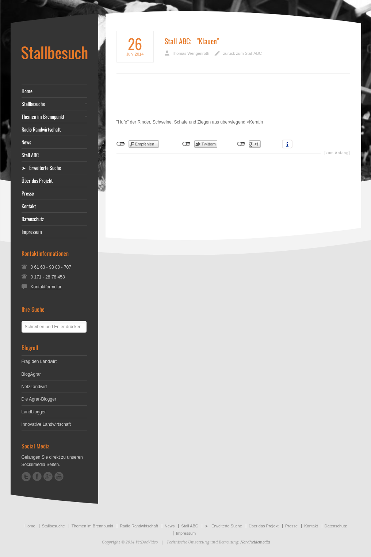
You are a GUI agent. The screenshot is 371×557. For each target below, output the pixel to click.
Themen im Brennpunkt (43, 116)
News (26, 142)
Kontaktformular (46, 286)
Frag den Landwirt (39, 361)
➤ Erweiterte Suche (41, 167)
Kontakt (29, 206)
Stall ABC (177, 40)
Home (27, 91)
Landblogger (34, 411)
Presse (28, 193)
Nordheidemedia (255, 542)
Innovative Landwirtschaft (46, 424)
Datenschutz (33, 218)
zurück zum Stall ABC (242, 53)
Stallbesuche (33, 103)
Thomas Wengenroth (191, 53)
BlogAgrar (31, 374)
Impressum (32, 231)
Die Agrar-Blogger (39, 399)
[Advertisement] (233, 102)
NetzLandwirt (34, 386)
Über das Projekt (37, 180)
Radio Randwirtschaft (41, 129)
